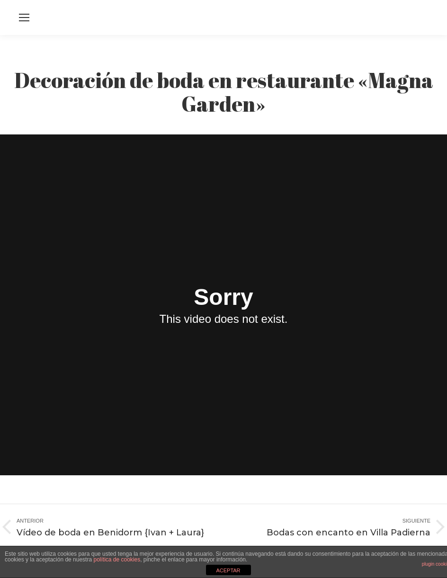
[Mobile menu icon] (24, 17)
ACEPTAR (228, 570)
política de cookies (116, 559)
